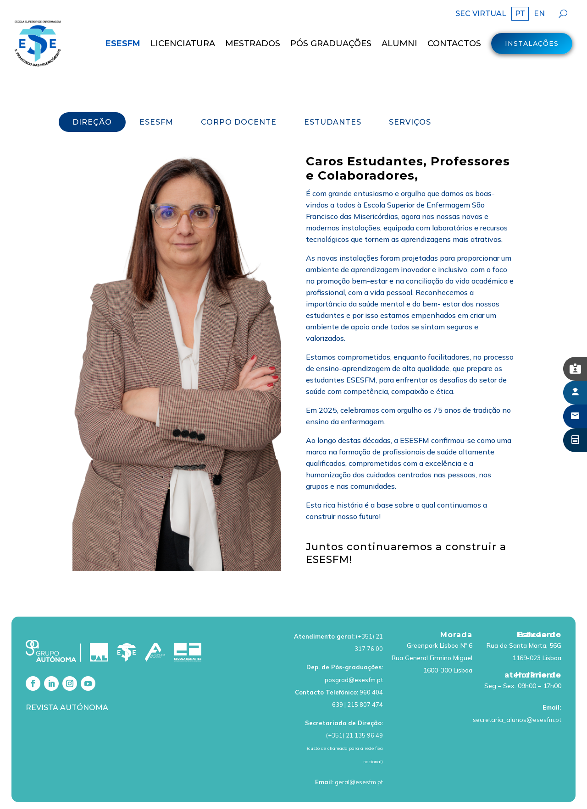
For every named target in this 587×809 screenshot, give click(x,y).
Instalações (532, 43)
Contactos (454, 43)
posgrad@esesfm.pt (354, 654)
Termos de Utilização (243, 793)
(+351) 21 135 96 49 (354, 710)
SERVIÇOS (410, 97)
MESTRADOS (252, 43)
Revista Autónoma (67, 682)
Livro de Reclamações (470, 793)
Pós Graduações (330, 43)
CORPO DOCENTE (239, 97)
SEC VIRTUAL (480, 14)
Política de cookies (396, 793)
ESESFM (122, 43)
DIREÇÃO (92, 97)
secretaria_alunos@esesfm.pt (517, 694)
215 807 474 (365, 679)
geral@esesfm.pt (359, 756)
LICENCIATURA (182, 43)
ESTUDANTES (332, 97)
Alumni (399, 43)
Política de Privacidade (322, 793)
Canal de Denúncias (545, 793)
